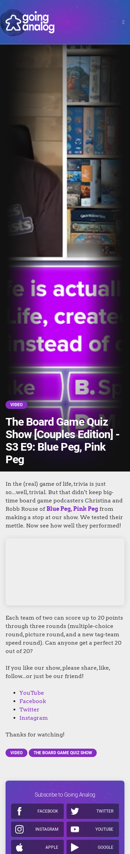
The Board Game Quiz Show (63, 753)
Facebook (32, 701)
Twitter (29, 709)
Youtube (104, 829)
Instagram (33, 718)
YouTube (31, 693)
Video (16, 405)
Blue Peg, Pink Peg (72, 509)
